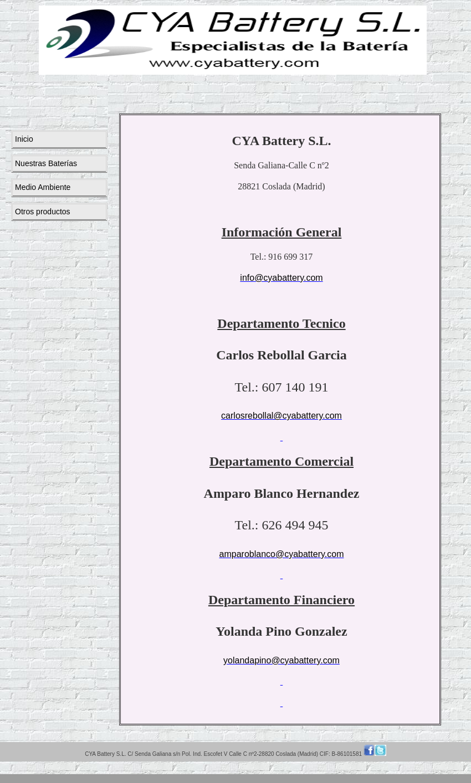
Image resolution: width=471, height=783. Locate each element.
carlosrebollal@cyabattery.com (281, 415)
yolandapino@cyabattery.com (281, 660)
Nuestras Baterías (46, 163)
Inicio (24, 139)
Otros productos (42, 211)
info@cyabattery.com (281, 277)
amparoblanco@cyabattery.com (281, 554)
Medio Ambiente (42, 187)
